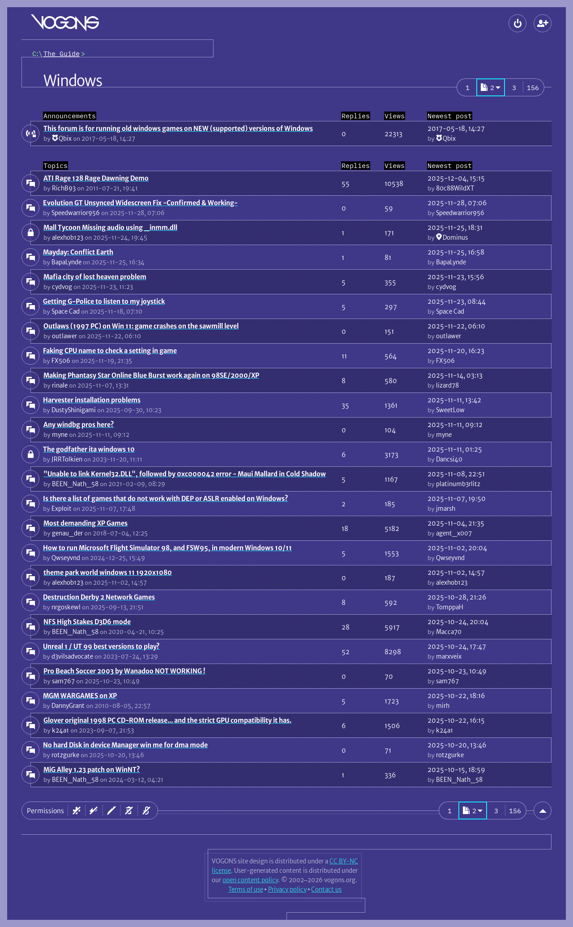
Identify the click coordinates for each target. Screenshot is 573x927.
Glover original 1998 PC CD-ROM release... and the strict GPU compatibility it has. (167, 720)
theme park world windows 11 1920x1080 (107, 572)
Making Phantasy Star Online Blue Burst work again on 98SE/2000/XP (151, 375)
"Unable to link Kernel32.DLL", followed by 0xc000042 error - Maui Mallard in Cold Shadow (184, 474)
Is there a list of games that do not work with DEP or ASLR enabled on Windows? (165, 498)
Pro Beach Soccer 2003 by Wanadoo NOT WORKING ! (124, 671)
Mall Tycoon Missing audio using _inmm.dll (110, 227)
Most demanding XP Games (85, 523)
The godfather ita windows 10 (89, 449)
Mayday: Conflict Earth (78, 252)
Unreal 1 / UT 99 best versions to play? (101, 646)
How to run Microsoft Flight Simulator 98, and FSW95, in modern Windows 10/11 (167, 547)
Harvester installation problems (92, 400)
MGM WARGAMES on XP (80, 695)
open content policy (250, 880)
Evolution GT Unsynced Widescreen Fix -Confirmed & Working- (140, 202)
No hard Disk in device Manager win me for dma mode (125, 745)
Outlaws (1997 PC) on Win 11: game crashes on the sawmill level (141, 326)
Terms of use (245, 889)
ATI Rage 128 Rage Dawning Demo (96, 178)
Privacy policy (287, 889)
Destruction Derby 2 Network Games (99, 597)
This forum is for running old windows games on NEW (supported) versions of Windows (178, 128)
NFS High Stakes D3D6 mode (87, 621)
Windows (72, 80)
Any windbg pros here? (78, 424)
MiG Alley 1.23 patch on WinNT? (91, 769)
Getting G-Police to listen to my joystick (104, 301)
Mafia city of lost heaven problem (94, 276)
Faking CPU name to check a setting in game (110, 350)
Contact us (326, 889)
